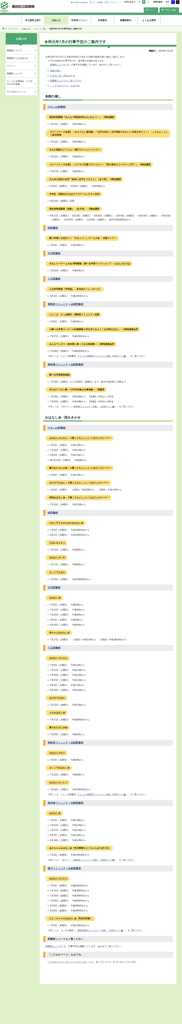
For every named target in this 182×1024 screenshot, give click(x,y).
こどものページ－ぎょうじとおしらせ (67, 962)
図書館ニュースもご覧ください (66, 80)
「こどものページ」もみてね (65, 85)
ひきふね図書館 (57, 107)
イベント (11, 66)
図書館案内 (125, 20)
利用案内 (102, 20)
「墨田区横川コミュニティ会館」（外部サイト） (99, 930)
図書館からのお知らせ (17, 58)
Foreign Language (80, 2)
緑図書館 (53, 228)
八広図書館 (54, 278)
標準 (167, 2)
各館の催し (55, 71)
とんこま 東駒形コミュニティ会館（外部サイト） (101, 356)
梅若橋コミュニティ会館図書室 (65, 364)
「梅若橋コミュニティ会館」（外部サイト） (92, 406)
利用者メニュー (79, 20)
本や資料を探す (33, 20)
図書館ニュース (57, 64)
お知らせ (56, 20)
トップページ (11, 29)
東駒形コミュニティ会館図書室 (65, 304)
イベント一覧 (39, 29)
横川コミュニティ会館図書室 (64, 868)
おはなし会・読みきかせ (62, 76)
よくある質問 (149, 20)
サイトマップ (112, 2)
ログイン (151, 10)
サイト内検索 (97, 2)
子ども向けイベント (16, 91)
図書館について (14, 50)
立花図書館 (54, 253)
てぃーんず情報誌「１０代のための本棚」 (19, 82)
